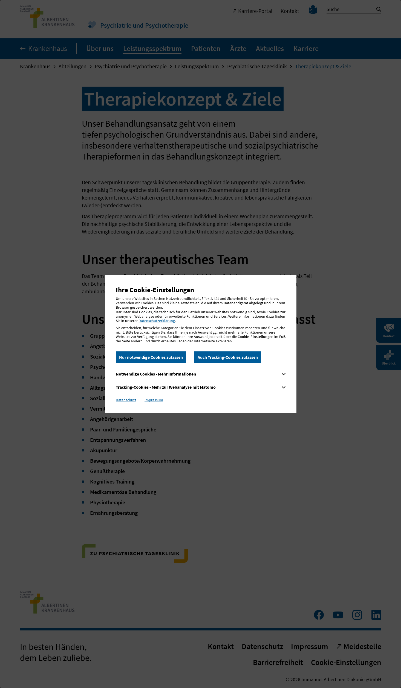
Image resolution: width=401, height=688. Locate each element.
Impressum (154, 400)
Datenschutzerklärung (157, 320)
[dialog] (200, 344)
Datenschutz (126, 400)
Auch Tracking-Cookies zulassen (228, 357)
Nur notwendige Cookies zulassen (151, 357)
